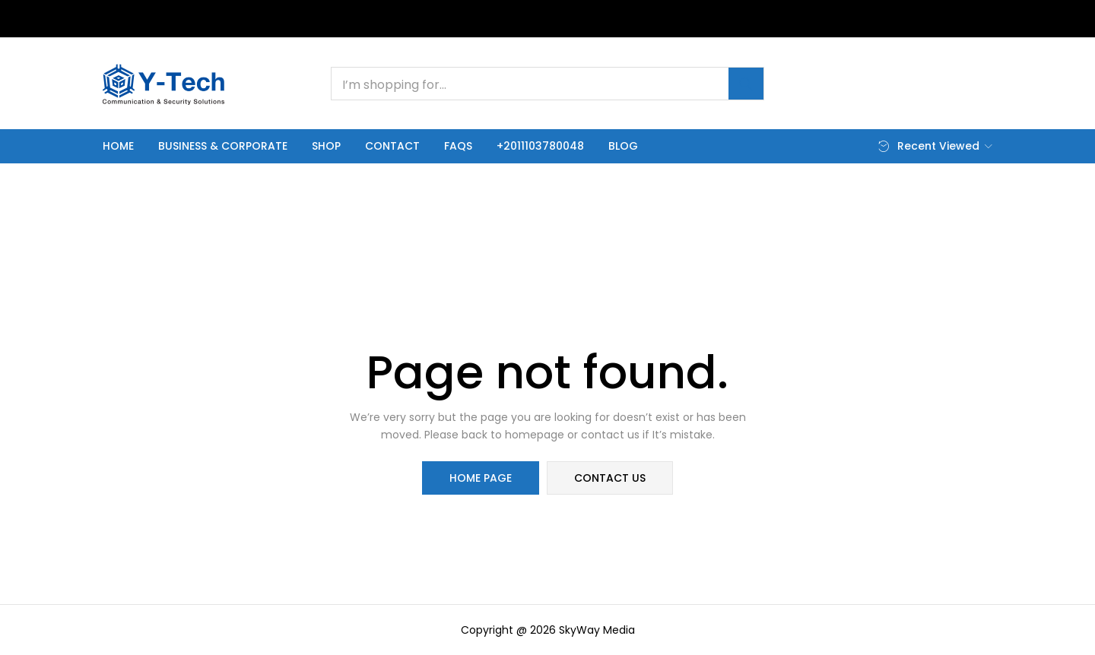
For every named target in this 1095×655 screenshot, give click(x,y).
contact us (610, 478)
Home (118, 145)
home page (480, 478)
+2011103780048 (540, 145)
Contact (392, 145)
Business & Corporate (222, 145)
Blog (623, 145)
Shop (326, 145)
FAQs (458, 145)
